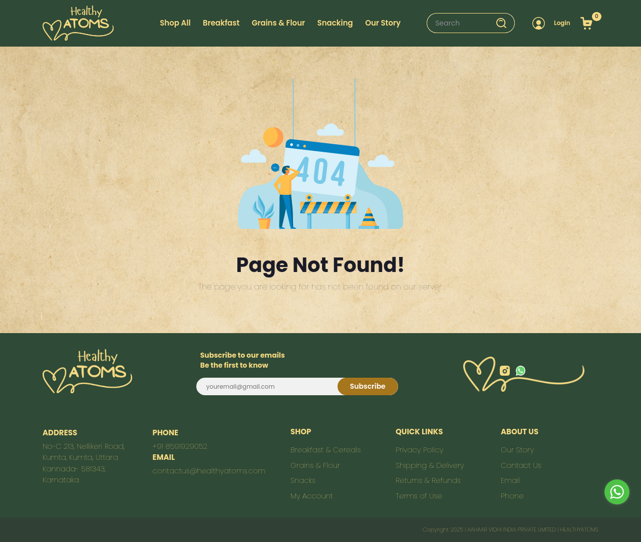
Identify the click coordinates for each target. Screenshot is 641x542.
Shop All (175, 23)
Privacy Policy (419, 449)
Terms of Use (419, 495)
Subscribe (368, 386)
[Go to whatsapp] (616, 491)
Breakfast (221, 23)
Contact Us (521, 465)
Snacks (302, 480)
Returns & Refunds (428, 480)
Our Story (517, 449)
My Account (311, 495)
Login (562, 23)
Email (510, 480)
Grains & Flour (278, 23)
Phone (512, 495)
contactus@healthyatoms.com (209, 470)
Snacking (335, 23)
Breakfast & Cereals (325, 449)
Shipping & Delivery (430, 465)
